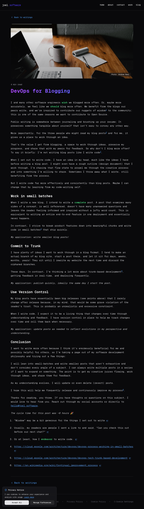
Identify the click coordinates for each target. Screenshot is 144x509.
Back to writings (21, 17)
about (110, 5)
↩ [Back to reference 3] (76, 439)
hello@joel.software (24, 405)
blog (138, 5)
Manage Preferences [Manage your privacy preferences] (42, 502)
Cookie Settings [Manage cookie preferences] (123, 501)
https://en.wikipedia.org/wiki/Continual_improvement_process (56, 465)
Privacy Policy (75, 501)
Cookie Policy (98, 501)
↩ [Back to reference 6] (100, 465)
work (130, 5)
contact (121, 5)
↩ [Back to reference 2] (48, 431)
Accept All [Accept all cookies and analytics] (17, 502)
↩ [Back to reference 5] (130, 457)
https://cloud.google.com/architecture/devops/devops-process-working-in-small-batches (73, 446)
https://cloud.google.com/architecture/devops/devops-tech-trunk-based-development (71, 457)
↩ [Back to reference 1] (107, 420)
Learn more (29, 497)
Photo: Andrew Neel (120, 74)
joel (11, 5)
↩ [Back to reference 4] (15, 450)
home (102, 5)
